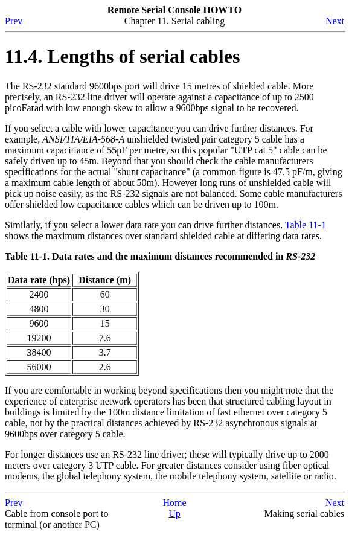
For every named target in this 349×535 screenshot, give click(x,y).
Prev (13, 21)
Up (174, 513)
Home (174, 503)
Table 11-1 (305, 225)
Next (334, 21)
